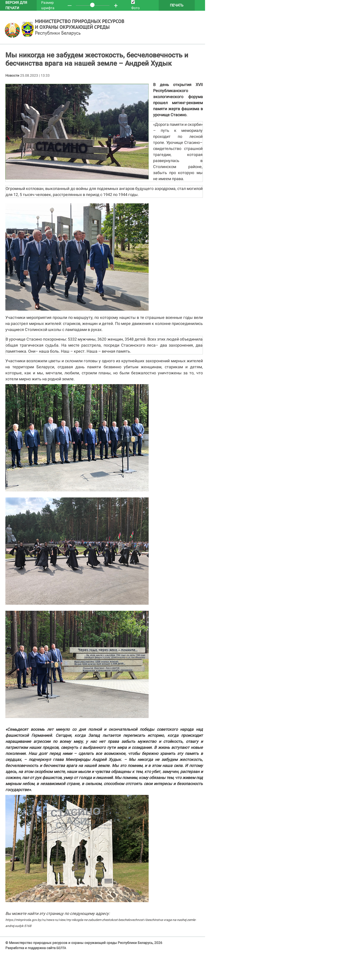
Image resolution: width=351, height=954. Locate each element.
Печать (176, 5)
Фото (135, 5)
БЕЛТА (61, 948)
